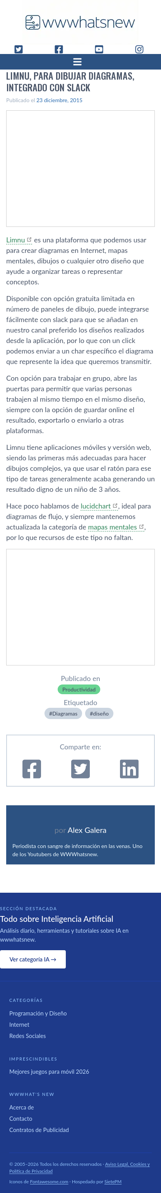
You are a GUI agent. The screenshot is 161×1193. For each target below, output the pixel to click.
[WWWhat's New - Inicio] (80, 22)
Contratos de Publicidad (39, 1129)
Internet (19, 1024)
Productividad (79, 689)
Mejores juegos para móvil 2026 (49, 1071)
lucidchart (95, 506)
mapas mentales (112, 526)
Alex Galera (87, 829)
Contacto (20, 1118)
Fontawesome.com (49, 1181)
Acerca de (21, 1107)
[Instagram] (142, 49)
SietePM (113, 1181)
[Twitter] (21, 49)
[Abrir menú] (80, 62)
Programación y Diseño (38, 1013)
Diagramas (64, 713)
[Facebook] (62, 49)
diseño (101, 713)
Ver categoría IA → (32, 959)
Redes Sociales (27, 1035)
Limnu (15, 239)
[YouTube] (102, 49)
